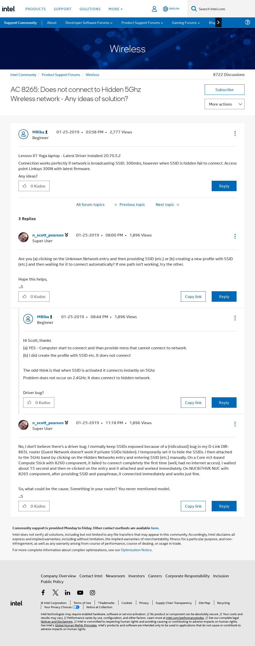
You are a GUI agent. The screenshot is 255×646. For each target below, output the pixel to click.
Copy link (193, 296)
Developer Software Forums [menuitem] (87, 22)
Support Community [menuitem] (20, 22)
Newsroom (115, 576)
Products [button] (35, 8)
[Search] (194, 8)
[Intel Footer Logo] (16, 602)
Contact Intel (90, 576)
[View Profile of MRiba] (40, 132)
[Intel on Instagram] (92, 593)
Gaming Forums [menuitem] (184, 22)
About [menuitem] (52, 22)
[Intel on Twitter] (55, 593)
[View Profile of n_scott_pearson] (50, 235)
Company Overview (58, 576)
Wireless (92, 74)
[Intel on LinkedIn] (68, 593)
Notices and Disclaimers (57, 621)
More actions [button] (220, 104)
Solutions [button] (90, 8)
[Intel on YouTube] (80, 593)
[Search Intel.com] (226, 9)
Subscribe (224, 89)
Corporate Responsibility (187, 576)
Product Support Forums (61, 74)
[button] (235, 133)
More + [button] (116, 8)
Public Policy (52, 581)
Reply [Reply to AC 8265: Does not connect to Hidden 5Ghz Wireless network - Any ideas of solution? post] (224, 186)
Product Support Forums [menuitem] (141, 22)
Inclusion (221, 576)
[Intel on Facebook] (43, 593)
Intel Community (23, 74)
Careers (155, 576)
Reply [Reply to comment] (224, 296)
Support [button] (62, 8)
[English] (171, 8)
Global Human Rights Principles (76, 625)
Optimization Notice (136, 549)
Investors (136, 576)
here (154, 527)
